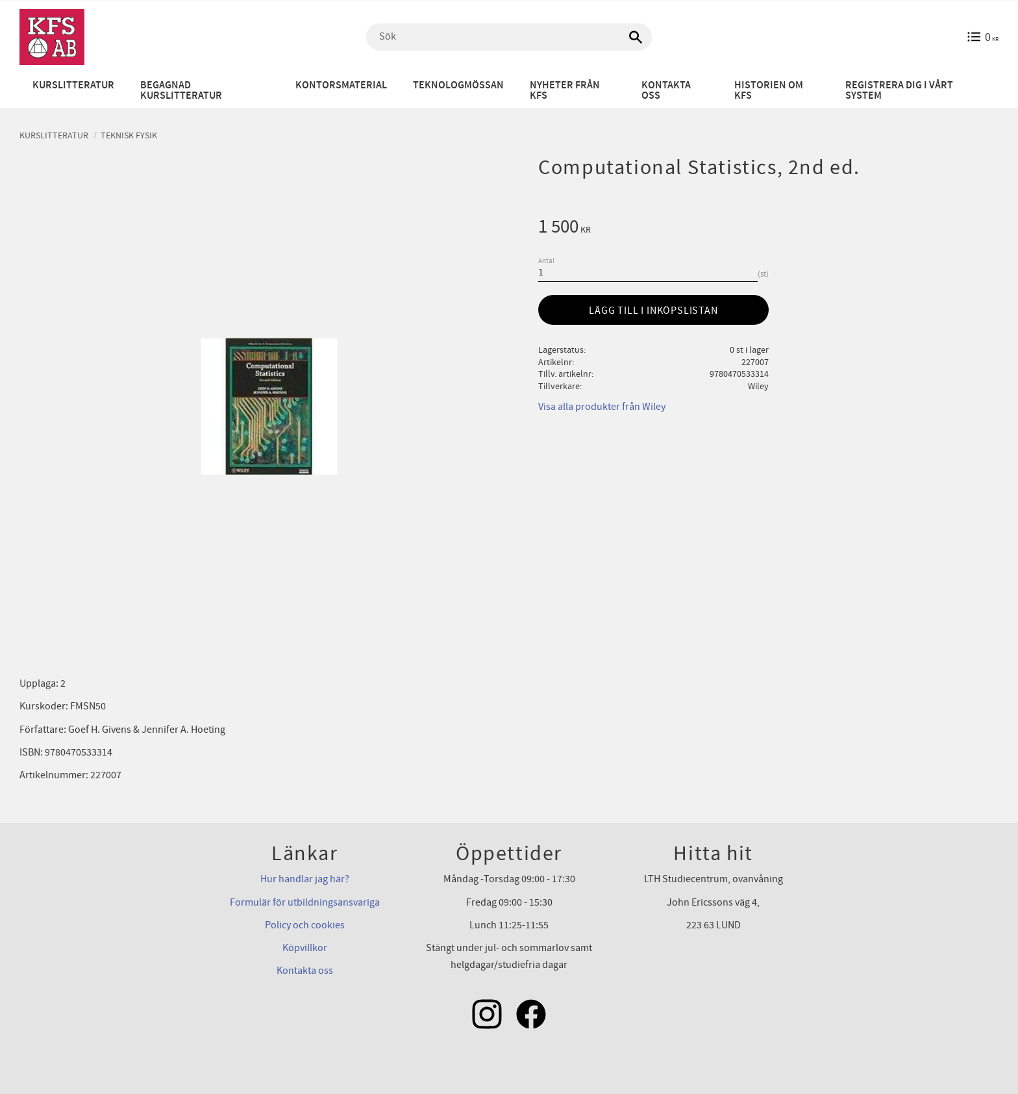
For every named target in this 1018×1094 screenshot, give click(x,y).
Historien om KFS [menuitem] (768, 91)
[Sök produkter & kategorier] (509, 37)
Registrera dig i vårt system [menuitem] (899, 91)
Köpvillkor (304, 947)
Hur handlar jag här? (304, 878)
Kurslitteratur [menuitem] (73, 85)
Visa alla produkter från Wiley (601, 406)
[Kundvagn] (983, 37)
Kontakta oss (305, 970)
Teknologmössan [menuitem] (458, 85)
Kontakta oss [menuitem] (666, 91)
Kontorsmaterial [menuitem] (341, 85)
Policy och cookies (305, 925)
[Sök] (635, 37)
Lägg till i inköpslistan (653, 310)
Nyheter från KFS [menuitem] (565, 91)
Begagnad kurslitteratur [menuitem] (181, 91)
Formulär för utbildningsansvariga (305, 902)
